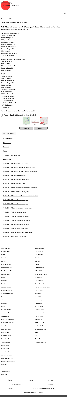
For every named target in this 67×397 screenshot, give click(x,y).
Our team (50, 380)
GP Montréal (4, 368)
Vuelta (36, 332)
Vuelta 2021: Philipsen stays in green (14, 212)
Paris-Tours (4, 374)
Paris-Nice (37, 264)
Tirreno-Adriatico (39, 267)
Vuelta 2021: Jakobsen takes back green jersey (17, 208)
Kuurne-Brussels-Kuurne (7, 322)
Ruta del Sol (38, 258)
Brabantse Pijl (5, 348)
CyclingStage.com (11, 5)
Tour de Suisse (39, 290)
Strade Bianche (5, 326)
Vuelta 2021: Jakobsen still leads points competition (19, 167)
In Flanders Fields (6, 335)
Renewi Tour (38, 293)
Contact (10, 388)
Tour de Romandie (39, 284)
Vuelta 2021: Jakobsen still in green (14, 183)
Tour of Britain (38, 297)
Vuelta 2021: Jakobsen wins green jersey (15, 163)
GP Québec (4, 365)
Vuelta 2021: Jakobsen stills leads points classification (20, 171)
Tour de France (39, 339)
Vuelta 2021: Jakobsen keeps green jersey (16, 179)
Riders (3, 254)
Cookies (50, 384)
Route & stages (5, 251)
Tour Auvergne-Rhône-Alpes (42, 287)
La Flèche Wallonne (6, 355)
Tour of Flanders (5, 342)
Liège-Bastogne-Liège (7, 358)
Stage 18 (26, 128)
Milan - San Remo (6, 329)
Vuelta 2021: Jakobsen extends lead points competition (20, 196)
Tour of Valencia (39, 251)
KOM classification (23, 111)
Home (2, 18)
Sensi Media (40, 392)
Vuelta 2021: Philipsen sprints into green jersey (18, 232)
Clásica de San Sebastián (8, 361)
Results (3, 261)
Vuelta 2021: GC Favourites (11, 155)
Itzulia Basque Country (41, 274)
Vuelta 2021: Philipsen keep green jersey (15, 228)
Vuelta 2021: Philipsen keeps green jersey (16, 216)
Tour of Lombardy (5, 371)
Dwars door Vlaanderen (7, 339)
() (19, 29)
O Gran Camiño (39, 277)
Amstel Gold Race (6, 352)
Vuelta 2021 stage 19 (8, 133)
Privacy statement (16, 384)
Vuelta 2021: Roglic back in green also (15, 236)
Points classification (6, 267)
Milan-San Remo (39, 310)
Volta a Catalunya (39, 271)
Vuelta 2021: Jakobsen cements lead (14, 175)
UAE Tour (37, 261)
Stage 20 (40, 128)
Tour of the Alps (39, 280)
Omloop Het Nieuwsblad (7, 319)
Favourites (4, 258)
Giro (36, 335)
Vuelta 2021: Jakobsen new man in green (16, 224)
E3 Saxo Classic (5, 332)
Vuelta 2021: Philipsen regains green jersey (16, 220)
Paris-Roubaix (5, 345)
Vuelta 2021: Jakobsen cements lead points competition (20, 188)
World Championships (40, 300)
